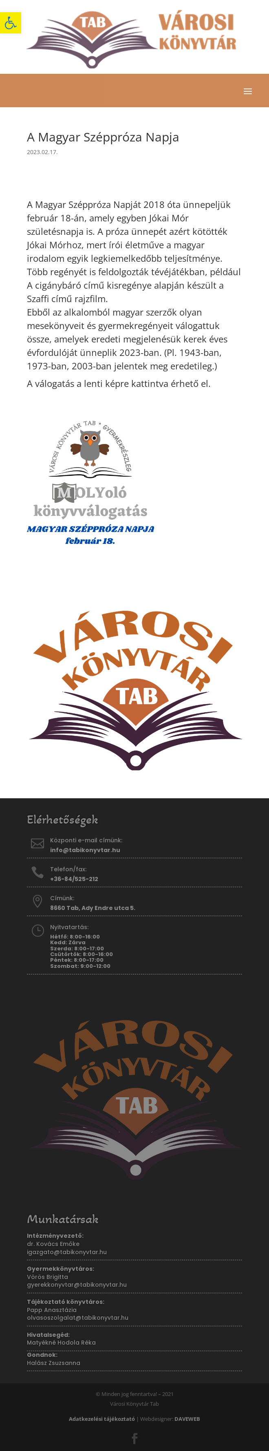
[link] (10, 22)
